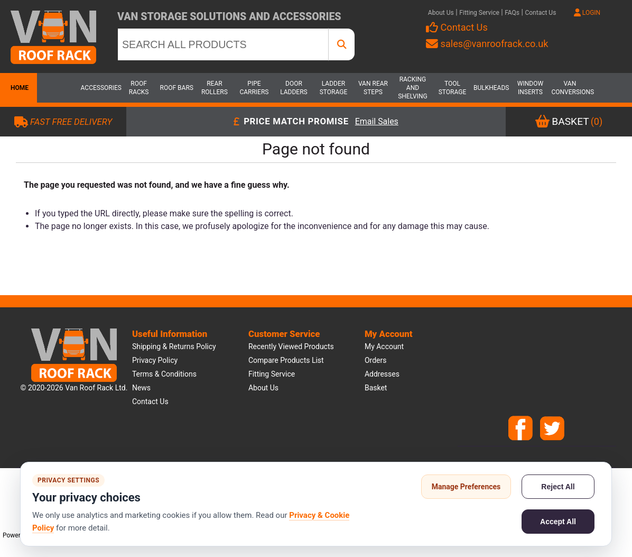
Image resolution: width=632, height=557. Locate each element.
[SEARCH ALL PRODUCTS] (223, 44)
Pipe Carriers (253, 88)
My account (384, 346)
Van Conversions (569, 88)
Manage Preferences (466, 486)
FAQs (512, 12)
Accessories (99, 88)
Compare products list (286, 360)
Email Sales (376, 121)
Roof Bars (176, 88)
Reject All (557, 486)
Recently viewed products (291, 346)
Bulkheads (491, 88)
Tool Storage (453, 88)
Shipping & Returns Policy (174, 346)
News (141, 387)
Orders (376, 360)
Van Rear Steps (373, 88)
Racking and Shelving (412, 88)
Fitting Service (479, 12)
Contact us (150, 401)
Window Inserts (530, 88)
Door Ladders (294, 88)
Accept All (558, 521)
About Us (441, 12)
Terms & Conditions (164, 374)
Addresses (382, 374)
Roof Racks (139, 88)
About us (263, 387)
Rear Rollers (214, 88)
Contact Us (540, 12)
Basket (376, 387)
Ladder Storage (334, 88)
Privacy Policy (155, 360)
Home (18, 88)
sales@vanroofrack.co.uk (487, 43)
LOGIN (587, 12)
